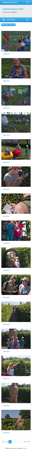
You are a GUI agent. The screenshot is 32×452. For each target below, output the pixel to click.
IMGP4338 (6, 351)
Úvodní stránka (4, 19)
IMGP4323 (6, 216)
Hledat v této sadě (8, 25)
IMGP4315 (6, 54)
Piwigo (25, 448)
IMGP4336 (6, 324)
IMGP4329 (6, 297)
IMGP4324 (6, 243)
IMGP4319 (6, 135)
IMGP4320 (6, 162)
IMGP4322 (6, 189)
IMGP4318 (6, 108)
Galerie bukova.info (10, 2)
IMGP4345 (6, 433)
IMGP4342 (6, 378)
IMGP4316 (6, 81)
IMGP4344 (6, 405)
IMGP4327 (6, 270)
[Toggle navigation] (27, 2)
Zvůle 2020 (11, 20)
